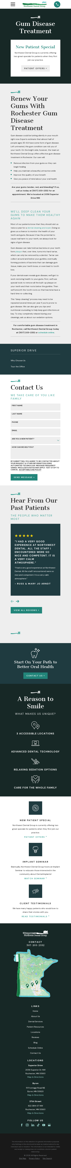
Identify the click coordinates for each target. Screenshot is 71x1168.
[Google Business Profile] (49, 1125)
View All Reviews (26, 610)
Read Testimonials (35, 916)
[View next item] (17, 601)
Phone (15, 422)
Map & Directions (35, 1077)
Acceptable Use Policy (30, 470)
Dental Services (35, 1021)
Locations (35, 1032)
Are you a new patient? (23, 439)
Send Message (24, 477)
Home (35, 1011)
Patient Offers (35, 68)
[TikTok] (38, 1125)
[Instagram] (27, 1125)
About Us (35, 1016)
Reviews (35, 1037)
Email (14, 430)
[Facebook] (21, 1125)
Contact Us (35, 675)
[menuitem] (35, 361)
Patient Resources (35, 1026)
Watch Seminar (35, 878)
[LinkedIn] (32, 1125)
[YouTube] (43, 1125)
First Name (17, 405)
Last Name (17, 414)
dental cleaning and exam (39, 228)
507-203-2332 (35, 945)
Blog (35, 1042)
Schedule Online (35, 1048)
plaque (18, 251)
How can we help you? (23, 447)
